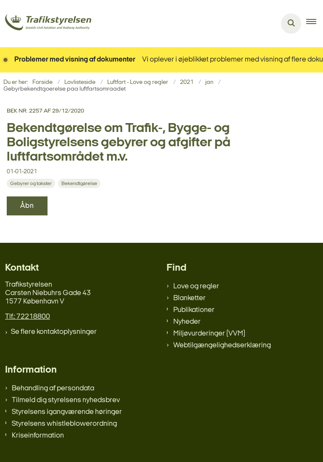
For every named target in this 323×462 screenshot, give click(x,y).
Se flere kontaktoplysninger (54, 332)
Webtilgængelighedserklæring (222, 345)
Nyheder (187, 321)
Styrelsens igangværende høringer (67, 412)
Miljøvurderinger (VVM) (209, 333)
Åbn (27, 206)
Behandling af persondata (53, 388)
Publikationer (193, 310)
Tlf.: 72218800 (27, 316)
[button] (314, 23)
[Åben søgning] (291, 23)
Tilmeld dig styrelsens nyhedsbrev (66, 400)
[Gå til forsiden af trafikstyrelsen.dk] (45, 23)
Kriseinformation (38, 435)
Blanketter (189, 298)
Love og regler (196, 286)
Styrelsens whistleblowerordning (64, 423)
